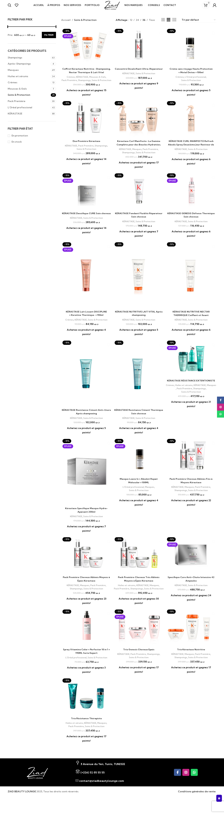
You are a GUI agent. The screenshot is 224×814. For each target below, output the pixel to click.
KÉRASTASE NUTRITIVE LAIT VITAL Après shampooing (138, 320)
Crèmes (12, 86)
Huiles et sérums (18, 80)
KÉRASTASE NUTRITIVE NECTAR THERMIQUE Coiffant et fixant (191, 320)
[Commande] (198, 24)
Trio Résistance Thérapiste (86, 728)
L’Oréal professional (20, 111)
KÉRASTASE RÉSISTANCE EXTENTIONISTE (191, 389)
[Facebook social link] (177, 782)
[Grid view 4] (174, 24)
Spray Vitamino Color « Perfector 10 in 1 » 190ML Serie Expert (86, 661)
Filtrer (49, 39)
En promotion (20, 140)
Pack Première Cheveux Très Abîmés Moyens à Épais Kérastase (139, 586)
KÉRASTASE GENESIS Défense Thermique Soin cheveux (191, 222)
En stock (17, 146)
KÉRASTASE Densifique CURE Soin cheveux (86, 222)
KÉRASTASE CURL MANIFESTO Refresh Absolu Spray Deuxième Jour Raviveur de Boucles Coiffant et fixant (191, 152)
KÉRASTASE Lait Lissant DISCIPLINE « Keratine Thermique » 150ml (86, 320)
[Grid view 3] (168, 24)
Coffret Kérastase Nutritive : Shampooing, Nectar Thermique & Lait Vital (86, 77)
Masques (13, 74)
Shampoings (15, 62)
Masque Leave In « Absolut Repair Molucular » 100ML (138, 488)
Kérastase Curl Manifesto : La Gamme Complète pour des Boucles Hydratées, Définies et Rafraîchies (139, 152)
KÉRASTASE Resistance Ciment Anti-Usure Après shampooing (86, 419)
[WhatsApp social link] (194, 782)
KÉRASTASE (15, 117)
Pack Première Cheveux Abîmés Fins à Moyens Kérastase (191, 488)
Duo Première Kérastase (86, 148)
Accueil (66, 24)
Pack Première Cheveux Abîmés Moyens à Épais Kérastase (86, 586)
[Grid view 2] (163, 24)
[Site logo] (112, 7)
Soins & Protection (19, 99)
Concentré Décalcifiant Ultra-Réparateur (138, 75)
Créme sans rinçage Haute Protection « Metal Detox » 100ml (191, 75)
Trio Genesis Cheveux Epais (139, 659)
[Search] (9, 7)
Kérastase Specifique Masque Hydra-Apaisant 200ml (86, 517)
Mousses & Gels (17, 93)
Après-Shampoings (19, 68)
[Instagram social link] (185, 782)
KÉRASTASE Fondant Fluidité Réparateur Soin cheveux (139, 222)
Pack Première (16, 105)
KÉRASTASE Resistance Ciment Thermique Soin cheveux (138, 419)
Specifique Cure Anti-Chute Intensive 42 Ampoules (191, 586)
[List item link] (111, 782)
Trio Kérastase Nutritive (191, 659)
